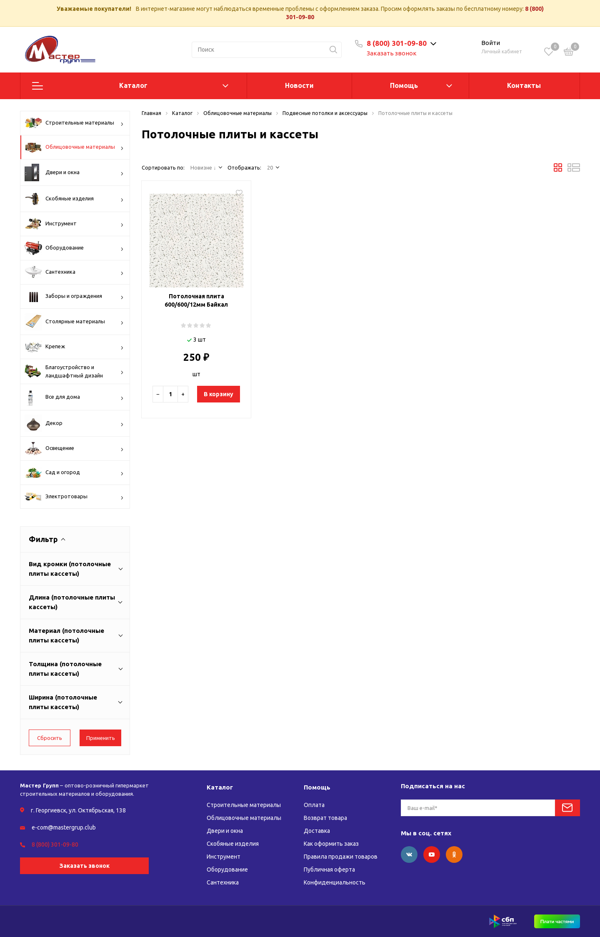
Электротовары (74, 497)
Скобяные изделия (74, 198)
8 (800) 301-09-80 (397, 43)
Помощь (404, 85)
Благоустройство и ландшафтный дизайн (74, 371)
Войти (490, 42)
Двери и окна (74, 172)
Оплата (314, 805)
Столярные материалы (74, 321)
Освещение (74, 448)
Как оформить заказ (331, 843)
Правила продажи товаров (341, 856)
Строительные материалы (74, 123)
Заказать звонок (392, 53)
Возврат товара (325, 818)
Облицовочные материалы (74, 147)
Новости (299, 85)
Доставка (317, 830)
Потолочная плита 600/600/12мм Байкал (196, 300)
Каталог (133, 85)
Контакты (524, 85)
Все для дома (74, 397)
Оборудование (74, 248)
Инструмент (74, 223)
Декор (74, 423)
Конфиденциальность (334, 882)
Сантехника (74, 272)
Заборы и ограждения (74, 296)
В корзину (218, 394)
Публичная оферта (329, 869)
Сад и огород (74, 472)
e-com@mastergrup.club (64, 827)
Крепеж (74, 347)
